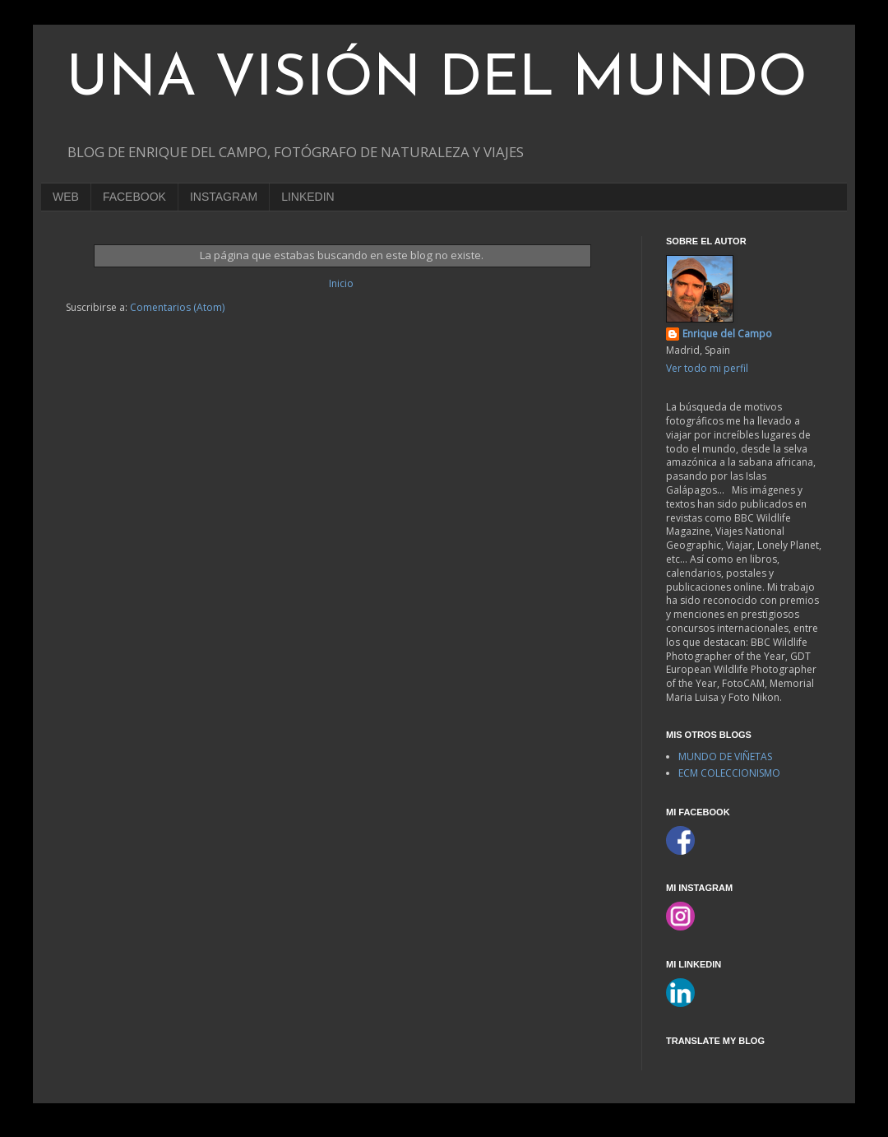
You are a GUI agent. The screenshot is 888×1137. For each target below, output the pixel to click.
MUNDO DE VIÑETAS (725, 756)
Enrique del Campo (727, 334)
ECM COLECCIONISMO (729, 773)
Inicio (341, 283)
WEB (66, 196)
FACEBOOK (134, 196)
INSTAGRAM (223, 196)
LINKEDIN (308, 196)
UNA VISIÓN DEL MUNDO (436, 80)
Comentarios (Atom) (177, 307)
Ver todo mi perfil (707, 368)
